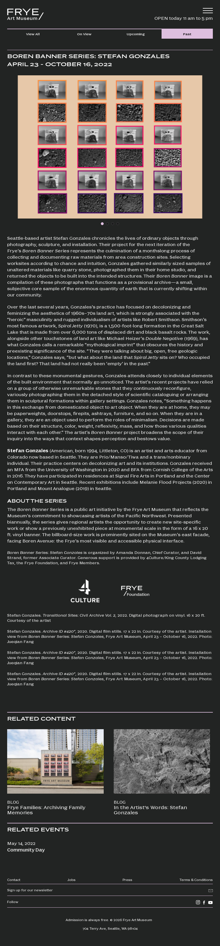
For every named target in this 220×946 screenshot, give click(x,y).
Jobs (71, 880)
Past (187, 34)
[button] (102, 223)
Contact (13, 880)
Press (127, 880)
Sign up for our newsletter (30, 890)
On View (84, 34)
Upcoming (136, 34)
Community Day (26, 849)
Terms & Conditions (196, 880)
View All (33, 34)
